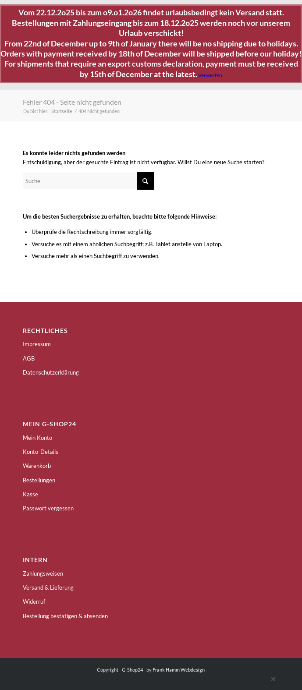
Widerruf (34, 601)
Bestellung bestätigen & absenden (65, 615)
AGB (29, 358)
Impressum (37, 343)
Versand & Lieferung (48, 587)
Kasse (30, 494)
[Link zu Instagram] (272, 679)
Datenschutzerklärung (51, 372)
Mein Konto (37, 437)
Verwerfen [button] (210, 75)
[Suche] (88, 181)
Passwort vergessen (48, 508)
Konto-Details (40, 451)
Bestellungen (39, 480)
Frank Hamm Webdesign (179, 669)
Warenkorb (37, 465)
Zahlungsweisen (43, 573)
